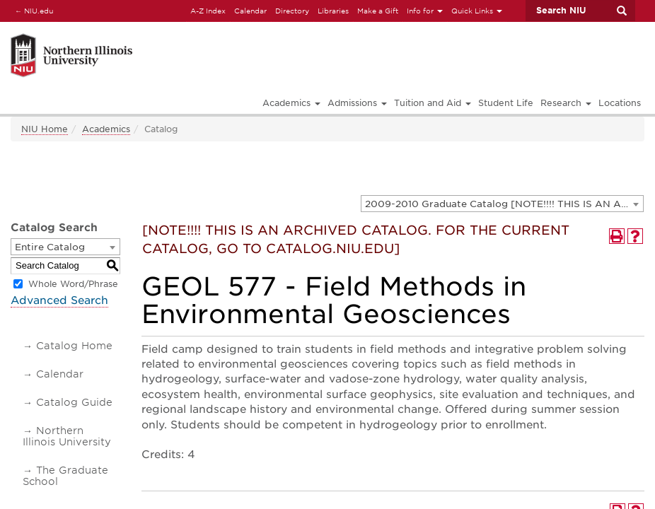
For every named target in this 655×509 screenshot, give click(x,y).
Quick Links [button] (476, 10)
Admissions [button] (357, 103)
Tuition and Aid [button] (432, 103)
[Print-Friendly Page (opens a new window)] (617, 236)
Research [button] (565, 103)
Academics (106, 129)
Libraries (333, 10)
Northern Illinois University (67, 436)
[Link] (157, 35)
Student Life (505, 103)
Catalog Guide (74, 402)
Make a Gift (377, 10)
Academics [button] (291, 103)
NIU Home (44, 129)
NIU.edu (32, 10)
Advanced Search (59, 300)
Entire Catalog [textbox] (50, 247)
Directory (292, 10)
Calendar (250, 10)
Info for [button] (425, 10)
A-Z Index (208, 10)
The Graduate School (65, 475)
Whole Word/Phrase (73, 284)
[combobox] (502, 203)
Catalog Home (74, 345)
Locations (619, 103)
